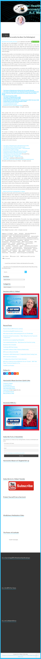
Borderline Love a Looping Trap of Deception (13, 340)
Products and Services (13, 655)
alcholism (21, 233)
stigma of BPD (21, 251)
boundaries (20, 240)
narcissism (8, 248)
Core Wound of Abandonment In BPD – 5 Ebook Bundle (16, 148)
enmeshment (15, 245)
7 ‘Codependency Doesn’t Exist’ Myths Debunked (15, 359)
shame (9, 251)
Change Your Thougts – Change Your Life (13, 156)
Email (5, 448)
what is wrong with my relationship (25, 252)
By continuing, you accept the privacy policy (15, 453)
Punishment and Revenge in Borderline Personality (15, 151)
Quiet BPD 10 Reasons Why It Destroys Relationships (16, 349)
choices (13, 243)
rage (19, 249)
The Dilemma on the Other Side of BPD (12, 153)
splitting (15, 251)
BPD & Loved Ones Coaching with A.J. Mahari (14, 191)
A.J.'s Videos (27, 655)
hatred (21, 245)
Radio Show (32, 655)
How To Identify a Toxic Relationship (11, 155)
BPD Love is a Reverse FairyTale (10, 351)
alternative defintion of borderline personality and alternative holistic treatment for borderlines (19, 235)
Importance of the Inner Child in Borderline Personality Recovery (18, 159)
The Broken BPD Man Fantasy (10, 347)
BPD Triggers (6, 158)
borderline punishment (10, 240)
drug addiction (11, 244)
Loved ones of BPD (17, 247)
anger (10, 236)
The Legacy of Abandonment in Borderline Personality (16, 145)
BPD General (24, 256)
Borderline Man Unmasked (9, 344)
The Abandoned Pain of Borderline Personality (14, 147)
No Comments (7, 258)
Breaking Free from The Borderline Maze (12, 105)
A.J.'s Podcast (21, 655)
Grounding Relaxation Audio (10, 104)
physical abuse (13, 249)
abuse (15, 233)
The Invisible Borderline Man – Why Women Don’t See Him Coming (19, 342)
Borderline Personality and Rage (11, 149)
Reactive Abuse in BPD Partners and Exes (13, 328)
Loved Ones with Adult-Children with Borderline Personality (19, 263)
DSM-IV (18, 244)
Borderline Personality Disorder (9, 41)
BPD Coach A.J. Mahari (27, 241)
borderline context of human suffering (16, 237)
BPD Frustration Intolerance (10, 356)
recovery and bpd (26, 249)
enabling (8, 245)
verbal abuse (13, 252)
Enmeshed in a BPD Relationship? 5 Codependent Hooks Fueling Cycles (20, 354)
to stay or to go (30, 251)
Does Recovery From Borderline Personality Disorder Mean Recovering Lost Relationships (19, 267)
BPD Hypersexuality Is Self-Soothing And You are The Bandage (18, 333)
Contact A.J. (4, 655)
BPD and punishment (15, 241)
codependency (20, 243)
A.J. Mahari (10, 233)
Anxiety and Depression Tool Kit (11, 102)
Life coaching (8, 247)
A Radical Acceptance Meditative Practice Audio (14, 152)
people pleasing (27, 248)
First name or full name (9, 443)
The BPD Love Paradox (8, 365)
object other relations (17, 248)
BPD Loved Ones (31, 256)
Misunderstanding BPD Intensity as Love (13, 331)
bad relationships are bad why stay (21, 236)
